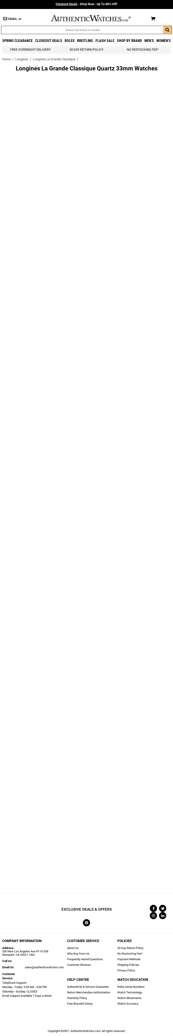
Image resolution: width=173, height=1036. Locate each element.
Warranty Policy (77, 998)
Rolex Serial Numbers (131, 986)
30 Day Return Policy (130, 948)
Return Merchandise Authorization (88, 992)
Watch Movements (129, 998)
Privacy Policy (126, 970)
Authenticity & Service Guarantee (88, 986)
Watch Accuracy (127, 1003)
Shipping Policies (128, 964)
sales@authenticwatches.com (44, 967)
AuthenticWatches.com (95, 18)
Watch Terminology (129, 992)
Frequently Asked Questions (85, 959)
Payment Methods (129, 959)
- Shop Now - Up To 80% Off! (86, 4)
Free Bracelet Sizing (79, 1003)
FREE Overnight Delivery (30, 50)
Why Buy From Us (78, 953)
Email (12, 19)
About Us (73, 948)
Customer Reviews (79, 964)
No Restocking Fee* (143, 50)
